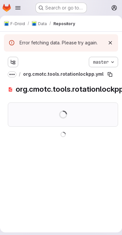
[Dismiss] (110, 43)
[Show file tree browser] (13, 62)
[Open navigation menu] (18, 8)
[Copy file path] (110, 74)
